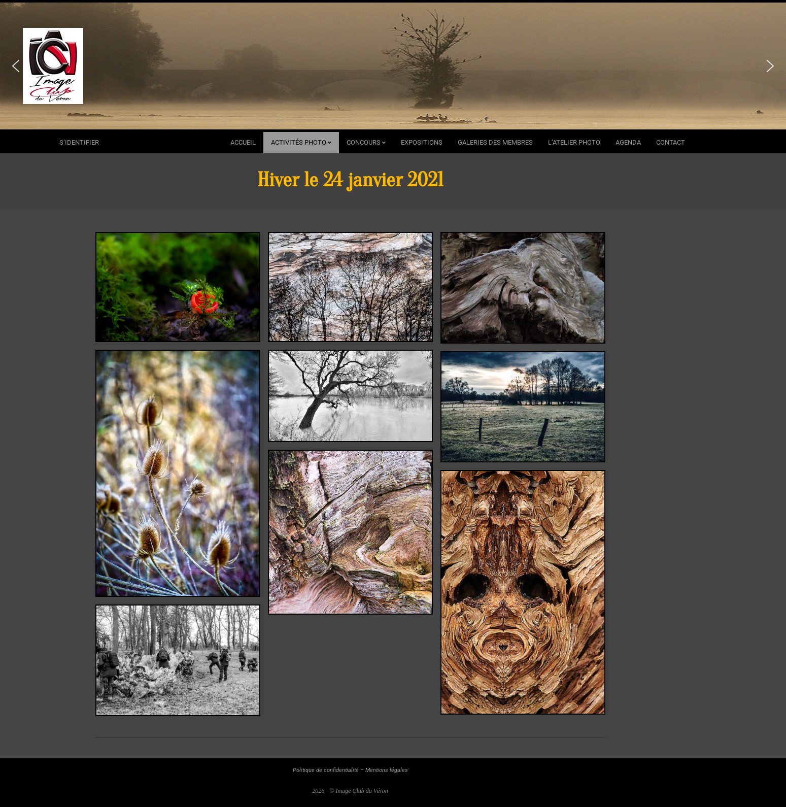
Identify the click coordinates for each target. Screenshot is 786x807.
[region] (393, 66)
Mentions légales (386, 770)
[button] (16, 66)
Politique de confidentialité (326, 770)
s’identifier (79, 142)
